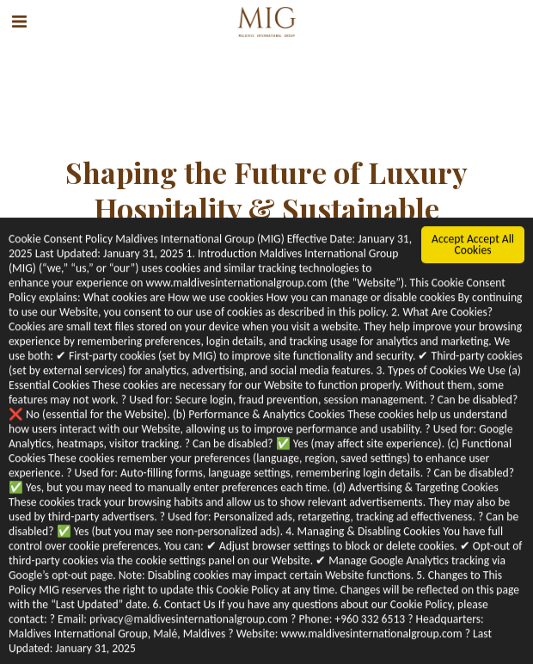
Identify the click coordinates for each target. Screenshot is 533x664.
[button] (19, 21)
